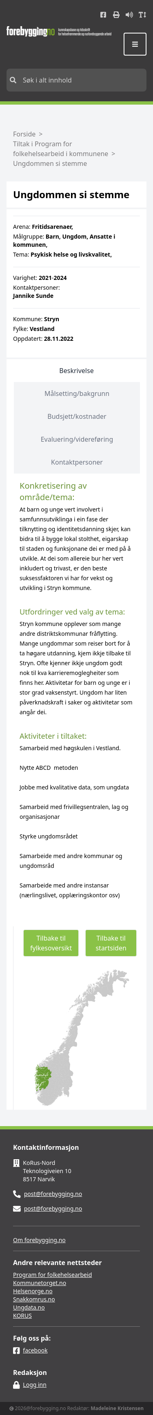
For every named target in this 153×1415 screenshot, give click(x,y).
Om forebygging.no (39, 1240)
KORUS (22, 1315)
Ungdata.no (29, 1307)
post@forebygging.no (53, 1194)
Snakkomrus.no (34, 1299)
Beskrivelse (76, 370)
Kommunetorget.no (39, 1283)
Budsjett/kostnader (76, 416)
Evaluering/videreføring (77, 439)
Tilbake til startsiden (110, 943)
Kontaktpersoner (77, 462)
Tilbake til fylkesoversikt (51, 943)
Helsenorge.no (33, 1291)
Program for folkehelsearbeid (52, 1275)
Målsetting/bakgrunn (76, 393)
